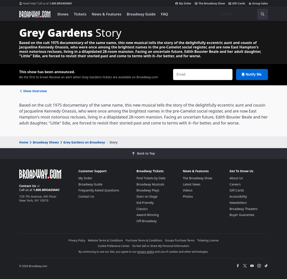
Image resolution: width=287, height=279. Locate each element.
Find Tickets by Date (151, 178)
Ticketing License (208, 240)
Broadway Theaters (244, 209)
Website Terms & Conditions (105, 240)
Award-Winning (148, 215)
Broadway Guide (141, 14)
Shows (63, 14)
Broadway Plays (148, 190)
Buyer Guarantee (242, 215)
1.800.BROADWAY (45, 3)
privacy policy (145, 252)
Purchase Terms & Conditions (144, 240)
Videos (188, 190)
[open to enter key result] (262, 14)
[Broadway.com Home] (34, 14)
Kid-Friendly (145, 203)
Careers (235, 184)
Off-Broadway (147, 221)
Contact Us (27, 186)
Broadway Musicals (150, 184)
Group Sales (258, 3)
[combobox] (242, 14)
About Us (236, 178)
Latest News (192, 184)
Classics (142, 209)
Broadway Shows (44, 142)
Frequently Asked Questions (98, 190)
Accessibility (238, 196)
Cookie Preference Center (114, 246)
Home (23, 142)
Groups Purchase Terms (180, 240)
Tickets (80, 14)
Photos (188, 196)
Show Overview (33, 91)
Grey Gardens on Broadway (82, 142)
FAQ (164, 14)
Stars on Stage (147, 196)
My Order (183, 3)
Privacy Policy (76, 240)
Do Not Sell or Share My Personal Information (160, 246)
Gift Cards (236, 3)
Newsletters (238, 203)
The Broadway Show (210, 3)
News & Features (106, 14)
